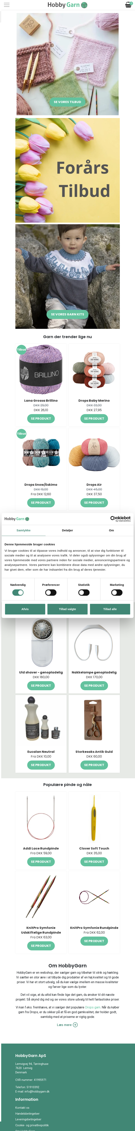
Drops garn (92, 1007)
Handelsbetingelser (27, 1113)
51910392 (33, 1087)
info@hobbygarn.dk (37, 1091)
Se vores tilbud (67, 102)
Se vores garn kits (67, 314)
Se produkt (41, 418)
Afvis (25, 609)
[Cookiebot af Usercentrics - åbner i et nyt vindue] (113, 519)
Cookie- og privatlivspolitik (32, 1125)
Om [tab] (111, 530)
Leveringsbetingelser (28, 1119)
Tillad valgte (67, 609)
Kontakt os (22, 1107)
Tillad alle (110, 609)
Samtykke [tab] (24, 530)
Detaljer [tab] (67, 530)
